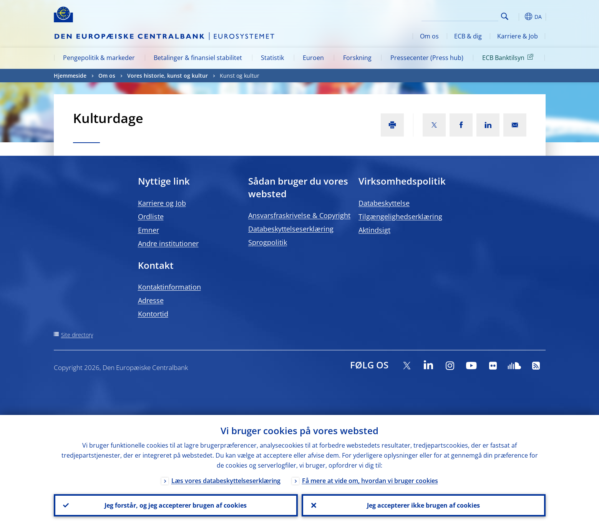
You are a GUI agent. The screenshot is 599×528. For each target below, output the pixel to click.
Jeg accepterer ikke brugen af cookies (423, 505)
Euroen (313, 57)
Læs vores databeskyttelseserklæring (225, 480)
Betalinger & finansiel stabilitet (198, 57)
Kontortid (153, 313)
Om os (429, 36)
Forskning (357, 57)
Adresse (151, 300)
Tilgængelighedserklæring (400, 216)
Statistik (272, 57)
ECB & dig (468, 36)
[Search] (459, 15)
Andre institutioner (168, 243)
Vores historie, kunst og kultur (167, 75)
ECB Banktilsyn (509, 57)
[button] (519, 16)
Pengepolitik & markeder (99, 57)
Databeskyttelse (384, 203)
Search (504, 16)
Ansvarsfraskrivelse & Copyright (299, 215)
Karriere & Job (517, 36)
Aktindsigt (374, 230)
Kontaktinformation (169, 286)
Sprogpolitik (267, 242)
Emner (148, 230)
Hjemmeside (70, 75)
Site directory (77, 334)
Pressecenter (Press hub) (426, 57)
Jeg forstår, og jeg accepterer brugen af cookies (176, 505)
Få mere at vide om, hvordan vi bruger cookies (370, 480)
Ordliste (151, 216)
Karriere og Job (162, 203)
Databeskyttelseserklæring (291, 228)
